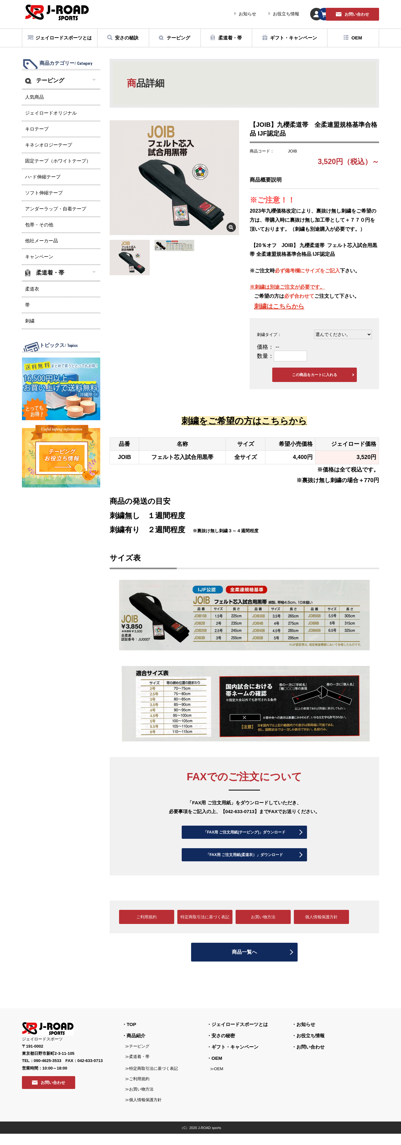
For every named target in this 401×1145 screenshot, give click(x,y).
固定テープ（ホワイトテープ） (58, 160)
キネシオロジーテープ (48, 144)
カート (311, 14)
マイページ (271, 14)
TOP (131, 1035)
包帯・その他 (39, 224)
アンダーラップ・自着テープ (55, 208)
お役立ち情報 (221, 13)
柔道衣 (32, 288)
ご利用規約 (146, 928)
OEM (216, 1069)
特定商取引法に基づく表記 (204, 928)
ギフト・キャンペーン (234, 1058)
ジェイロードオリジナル (51, 113)
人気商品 (34, 97)
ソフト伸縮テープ (44, 192)
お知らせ (182, 13)
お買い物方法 (263, 928)
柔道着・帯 (50, 273)
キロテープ (37, 129)
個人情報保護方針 (321, 928)
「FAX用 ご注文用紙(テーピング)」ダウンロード (244, 835)
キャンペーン (39, 256)
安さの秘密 (223, 1047)
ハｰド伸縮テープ (42, 176)
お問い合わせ (310, 1058)
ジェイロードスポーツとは (239, 1035)
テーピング (50, 80)
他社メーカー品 (41, 240)
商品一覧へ (244, 963)
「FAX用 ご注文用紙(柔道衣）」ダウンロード (244, 863)
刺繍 (260, 306)
